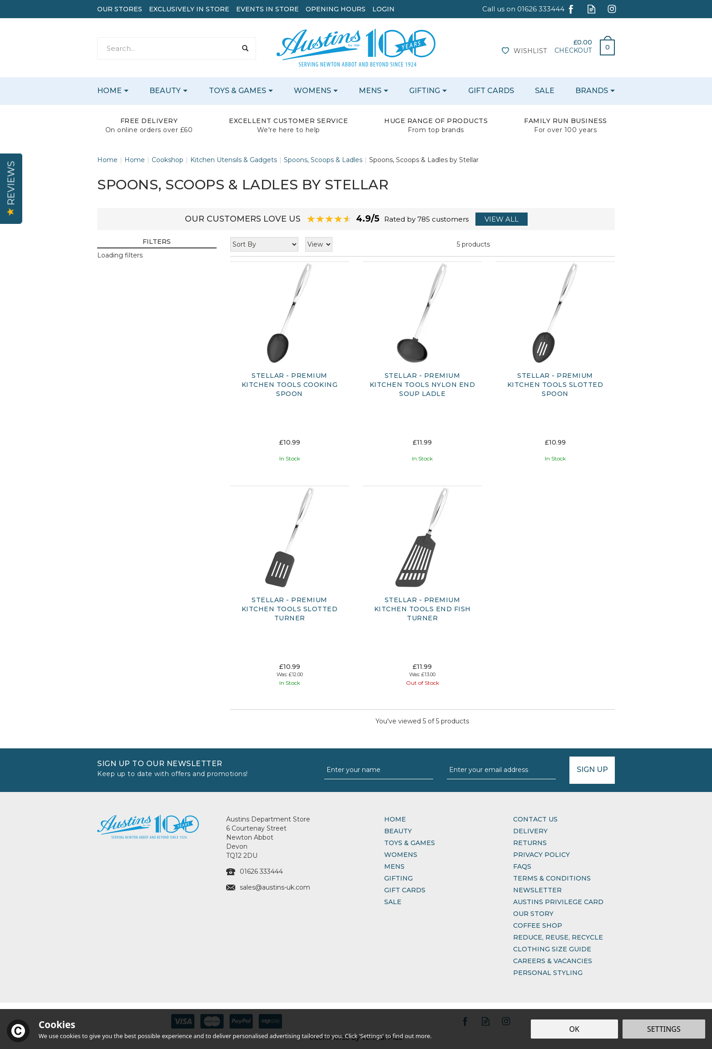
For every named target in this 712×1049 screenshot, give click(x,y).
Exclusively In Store (189, 9)
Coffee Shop (537, 925)
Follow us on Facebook (571, 9)
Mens (394, 866)
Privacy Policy (541, 855)
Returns (530, 843)
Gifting (398, 878)
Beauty (398, 831)
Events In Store (267, 9)
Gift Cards (404, 890)
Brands (591, 90)
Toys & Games (409, 843)
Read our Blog (591, 9)
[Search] (167, 48)
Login (383, 9)
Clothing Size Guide (552, 949)
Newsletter (537, 890)
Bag (604, 45)
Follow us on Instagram (612, 9)
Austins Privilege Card (558, 902)
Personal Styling (548, 973)
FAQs (522, 866)
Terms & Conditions (552, 878)
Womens (400, 855)
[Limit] (318, 244)
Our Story (533, 914)
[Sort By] (264, 244)
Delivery (530, 831)
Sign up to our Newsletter (207, 767)
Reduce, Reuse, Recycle (558, 937)
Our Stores (119, 9)
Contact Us (535, 819)
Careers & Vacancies (552, 961)
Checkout (573, 50)
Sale (392, 902)
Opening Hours (336, 9)
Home (395, 819)
